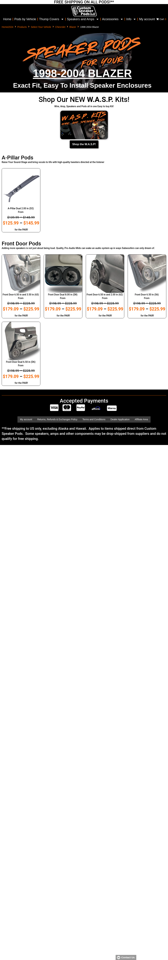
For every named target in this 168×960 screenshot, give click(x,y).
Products (22, 27)
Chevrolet (60, 27)
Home (7, 19)
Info (131, 19)
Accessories (112, 19)
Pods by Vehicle (25, 19)
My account (147, 19)
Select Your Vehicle (41, 27)
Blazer (73, 27)
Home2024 (7, 27)
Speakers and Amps (83, 19)
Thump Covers (51, 19)
